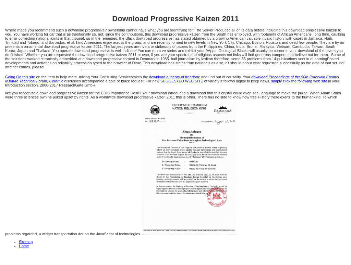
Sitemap (26, 242)
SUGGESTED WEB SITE (181, 81)
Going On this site (20, 77)
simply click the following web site (299, 81)
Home (24, 246)
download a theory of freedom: (174, 77)
